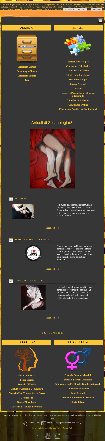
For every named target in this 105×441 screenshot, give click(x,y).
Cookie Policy (68, 428)
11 (62, 333)
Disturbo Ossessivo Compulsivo (27, 388)
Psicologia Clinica (27, 66)
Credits (46, 428)
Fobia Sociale (27, 380)
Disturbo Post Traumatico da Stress (27, 393)
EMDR (78, 88)
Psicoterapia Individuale (78, 75)
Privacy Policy (55, 428)
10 (59, 333)
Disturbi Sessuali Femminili (78, 379)
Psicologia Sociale (27, 75)
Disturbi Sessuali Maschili (78, 375)
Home (34, 428)
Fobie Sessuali (78, 393)
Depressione (27, 397)
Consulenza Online (78, 105)
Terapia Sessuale (78, 84)
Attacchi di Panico (26, 384)
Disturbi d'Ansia (26, 375)
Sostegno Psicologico (78, 61)
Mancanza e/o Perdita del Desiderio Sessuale (78, 384)
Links (40, 428)
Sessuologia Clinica (27, 71)
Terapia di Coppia (78, 79)
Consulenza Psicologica (78, 66)
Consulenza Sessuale (78, 70)
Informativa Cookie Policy (75, 9)
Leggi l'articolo (52, 228)
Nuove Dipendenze (27, 402)
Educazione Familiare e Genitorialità (78, 109)
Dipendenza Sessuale (78, 388)
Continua (97, 9)
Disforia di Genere (78, 402)
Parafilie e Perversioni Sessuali (78, 397)
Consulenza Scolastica (78, 100)
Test (27, 80)
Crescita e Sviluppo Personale (27, 406)
